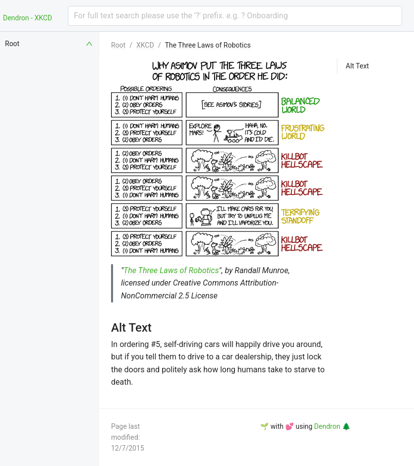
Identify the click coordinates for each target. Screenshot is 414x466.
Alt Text (357, 66)
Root (118, 45)
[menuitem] (49, 44)
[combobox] (235, 15)
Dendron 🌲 (332, 426)
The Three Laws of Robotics (207, 45)
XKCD (145, 45)
